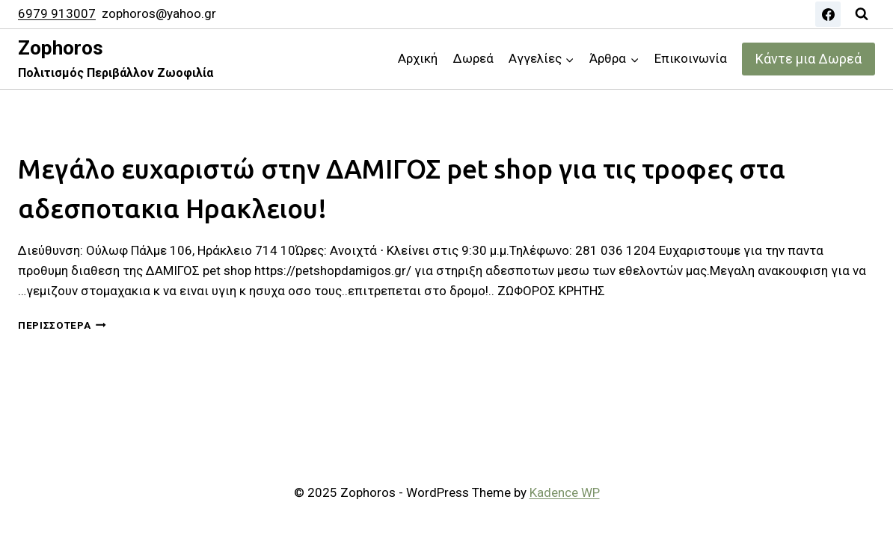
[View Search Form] (861, 14)
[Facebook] (828, 14)
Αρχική (418, 58)
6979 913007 (57, 13)
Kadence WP (565, 492)
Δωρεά (473, 58)
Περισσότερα (62, 325)
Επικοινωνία (690, 58)
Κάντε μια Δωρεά (808, 59)
